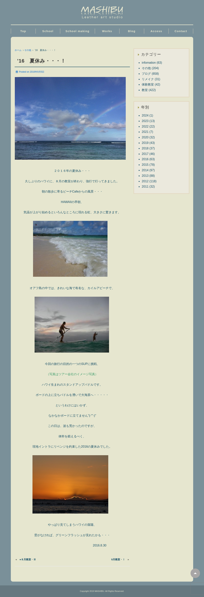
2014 (145, 170)
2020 (145, 137)
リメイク (148, 79)
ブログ (146, 73)
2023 (145, 121)
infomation (149, 62)
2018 (145, 148)
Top (23, 31)
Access (156, 31)
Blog (131, 31)
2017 (145, 153)
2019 (145, 142)
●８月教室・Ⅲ (28, 559)
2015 (145, 164)
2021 (145, 131)
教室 (145, 90)
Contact (181, 31)
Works (107, 31)
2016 (145, 159)
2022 (145, 126)
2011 (145, 186)
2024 (145, 115)
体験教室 (148, 84)
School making (77, 31)
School (47, 31)
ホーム (18, 50)
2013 (145, 175)
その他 (27, 50)
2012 (145, 181)
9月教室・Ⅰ (118, 559)
